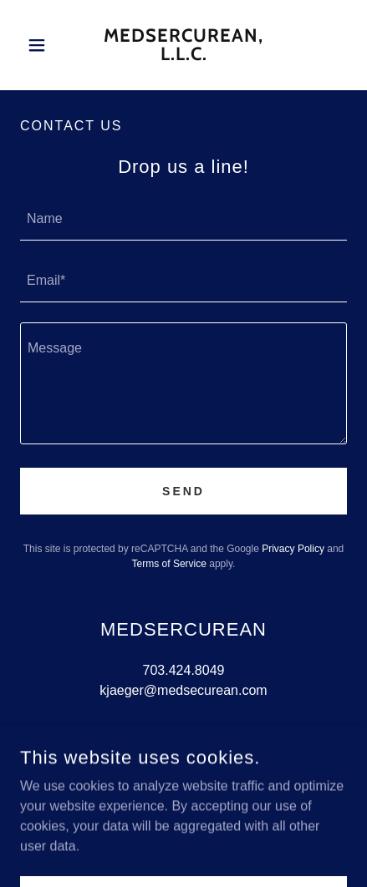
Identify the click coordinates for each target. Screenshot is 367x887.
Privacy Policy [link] (293, 549)
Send (183, 491)
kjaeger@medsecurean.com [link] (183, 690)
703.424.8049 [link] (184, 670)
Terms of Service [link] (169, 564)
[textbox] (183, 220)
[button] (44, 45)
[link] (183, 45)
